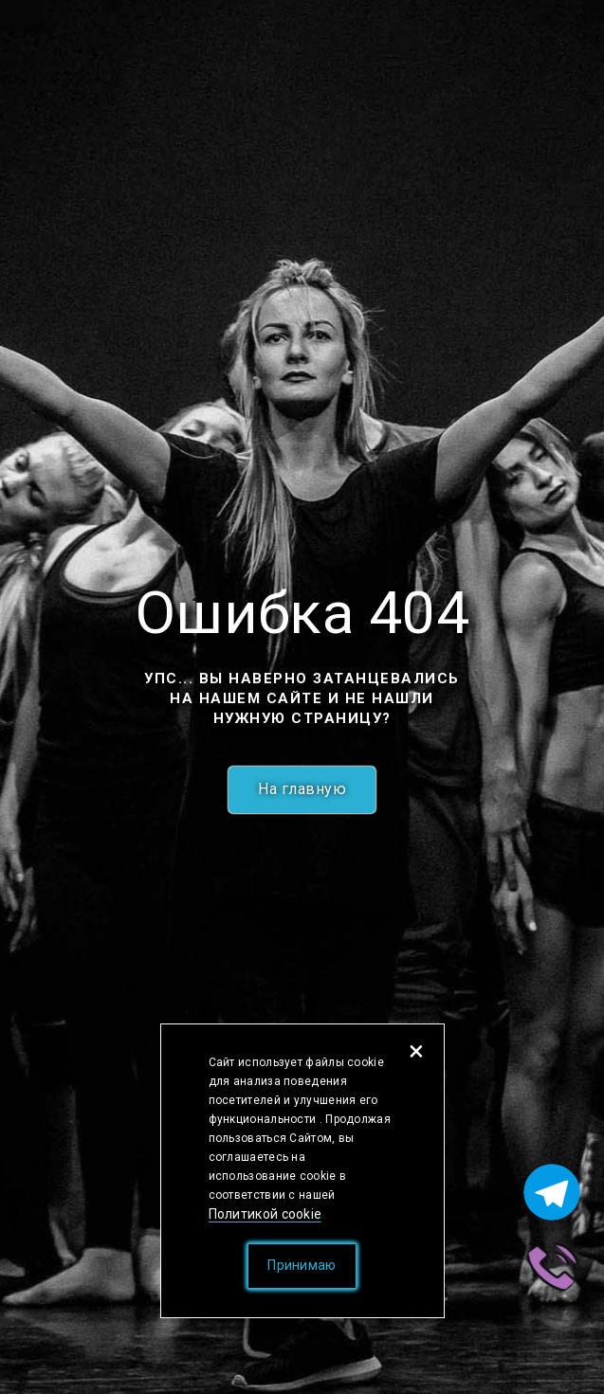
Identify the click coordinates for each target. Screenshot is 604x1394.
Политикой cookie (265, 1214)
